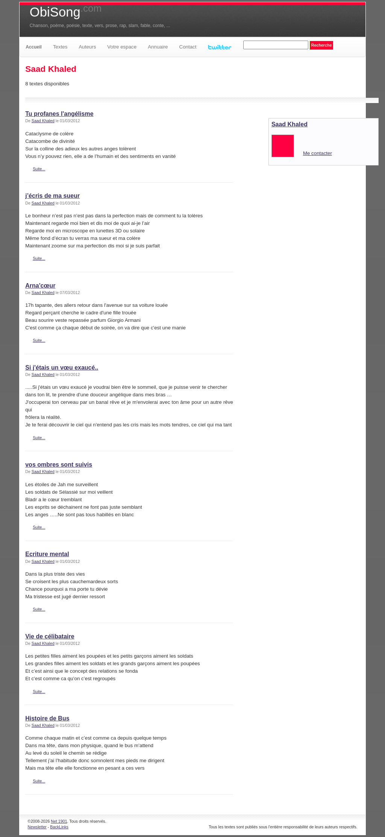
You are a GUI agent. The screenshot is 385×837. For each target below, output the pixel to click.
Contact (188, 47)
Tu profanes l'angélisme (59, 114)
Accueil (34, 47)
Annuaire (158, 47)
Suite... (39, 169)
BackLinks (59, 827)
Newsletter (37, 827)
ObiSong (66, 12)
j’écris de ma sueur (52, 196)
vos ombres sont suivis (58, 464)
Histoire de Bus (47, 718)
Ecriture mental (47, 554)
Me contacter (317, 153)
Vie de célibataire (49, 636)
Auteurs (87, 47)
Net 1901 (59, 821)
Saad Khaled (43, 120)
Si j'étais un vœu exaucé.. (61, 367)
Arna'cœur (40, 285)
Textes (60, 47)
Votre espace (121, 47)
